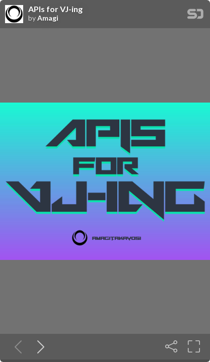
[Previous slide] (16, 346)
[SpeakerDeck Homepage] (195, 16)
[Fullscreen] (194, 346)
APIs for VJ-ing (55, 9)
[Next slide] (39, 346)
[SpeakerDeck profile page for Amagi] (14, 14)
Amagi (47, 18)
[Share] (171, 346)
